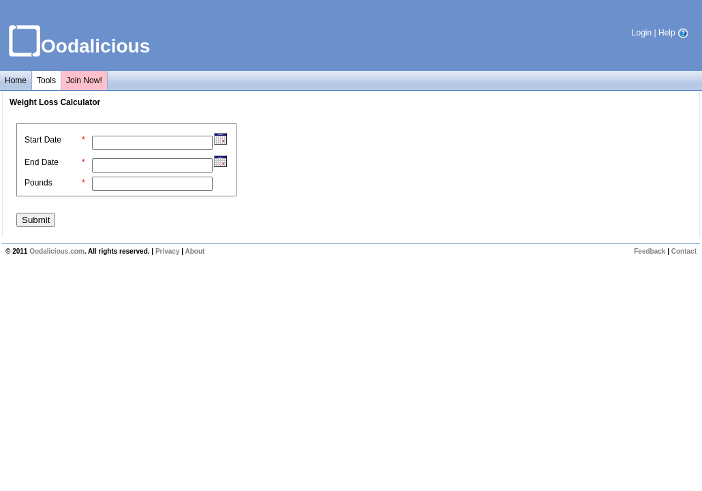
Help (673, 33)
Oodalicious (95, 46)
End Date (42, 162)
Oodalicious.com (57, 251)
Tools (46, 80)
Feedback (649, 251)
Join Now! (84, 80)
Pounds (38, 183)
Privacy (167, 251)
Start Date (43, 140)
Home (16, 80)
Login (642, 33)
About (194, 251)
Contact (684, 251)
